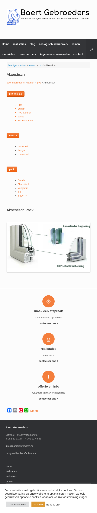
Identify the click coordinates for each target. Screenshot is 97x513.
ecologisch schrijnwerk (53, 44)
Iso (19, 191)
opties (21, 116)
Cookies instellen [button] (17, 504)
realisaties (19, 44)
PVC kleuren (24, 112)
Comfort (22, 180)
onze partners (27, 54)
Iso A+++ (22, 195)
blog (32, 44)
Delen (34, 410)
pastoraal (23, 146)
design (21, 150)
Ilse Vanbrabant (28, 453)
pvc (41, 65)
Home (5, 44)
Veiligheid (23, 188)
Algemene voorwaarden (55, 54)
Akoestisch (24, 184)
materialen (8, 54)
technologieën (25, 120)
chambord (23, 154)
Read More (53, 504)
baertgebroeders (17, 65)
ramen (76, 44)
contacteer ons (48, 323)
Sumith (21, 108)
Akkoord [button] (38, 504)
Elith (20, 105)
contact (78, 54)
